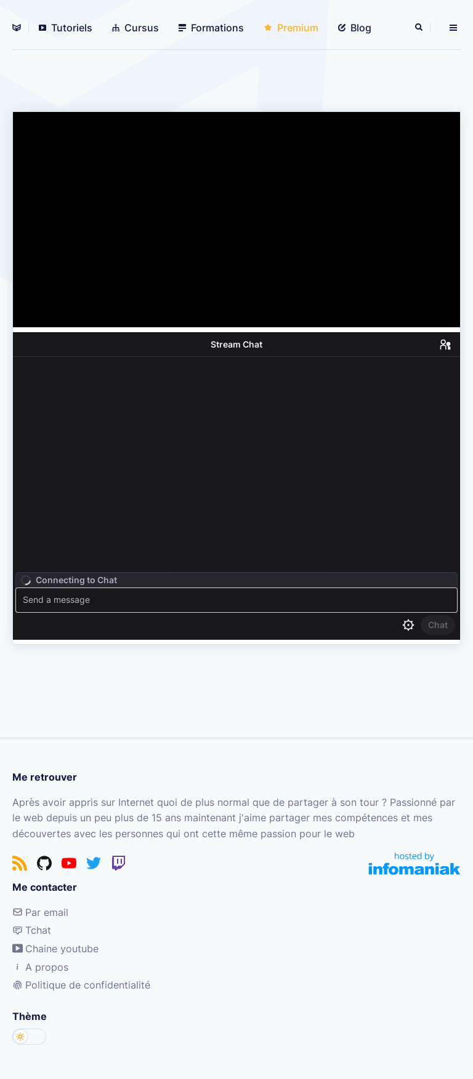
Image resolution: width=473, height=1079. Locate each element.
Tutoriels (65, 28)
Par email (40, 912)
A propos (40, 967)
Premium (291, 28)
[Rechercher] (420, 27)
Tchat (31, 930)
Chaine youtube (55, 948)
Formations (211, 28)
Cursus (135, 28)
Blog (354, 28)
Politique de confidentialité (81, 985)
